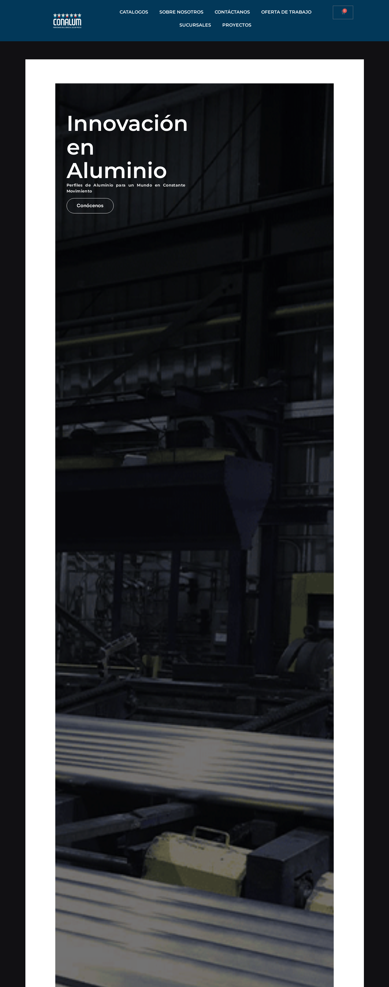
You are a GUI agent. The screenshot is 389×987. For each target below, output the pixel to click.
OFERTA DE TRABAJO (286, 12)
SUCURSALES (195, 25)
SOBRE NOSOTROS (181, 12)
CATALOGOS (134, 12)
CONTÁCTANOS (232, 12)
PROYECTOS (236, 25)
